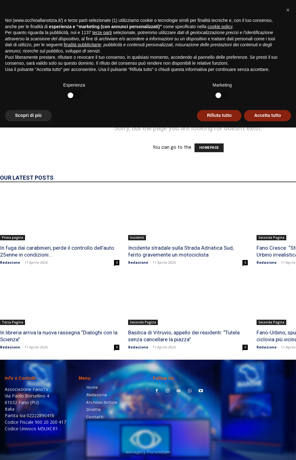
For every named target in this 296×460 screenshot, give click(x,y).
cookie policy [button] (220, 359)
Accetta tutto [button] (267, 447)
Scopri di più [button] (28, 447)
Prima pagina (12, 237)
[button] (284, 80)
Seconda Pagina (271, 237)
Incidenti (137, 237)
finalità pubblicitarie (82, 377)
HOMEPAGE (209, 148)
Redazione (10, 262)
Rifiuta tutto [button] (219, 447)
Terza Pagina (12, 322)
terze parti (102, 365)
